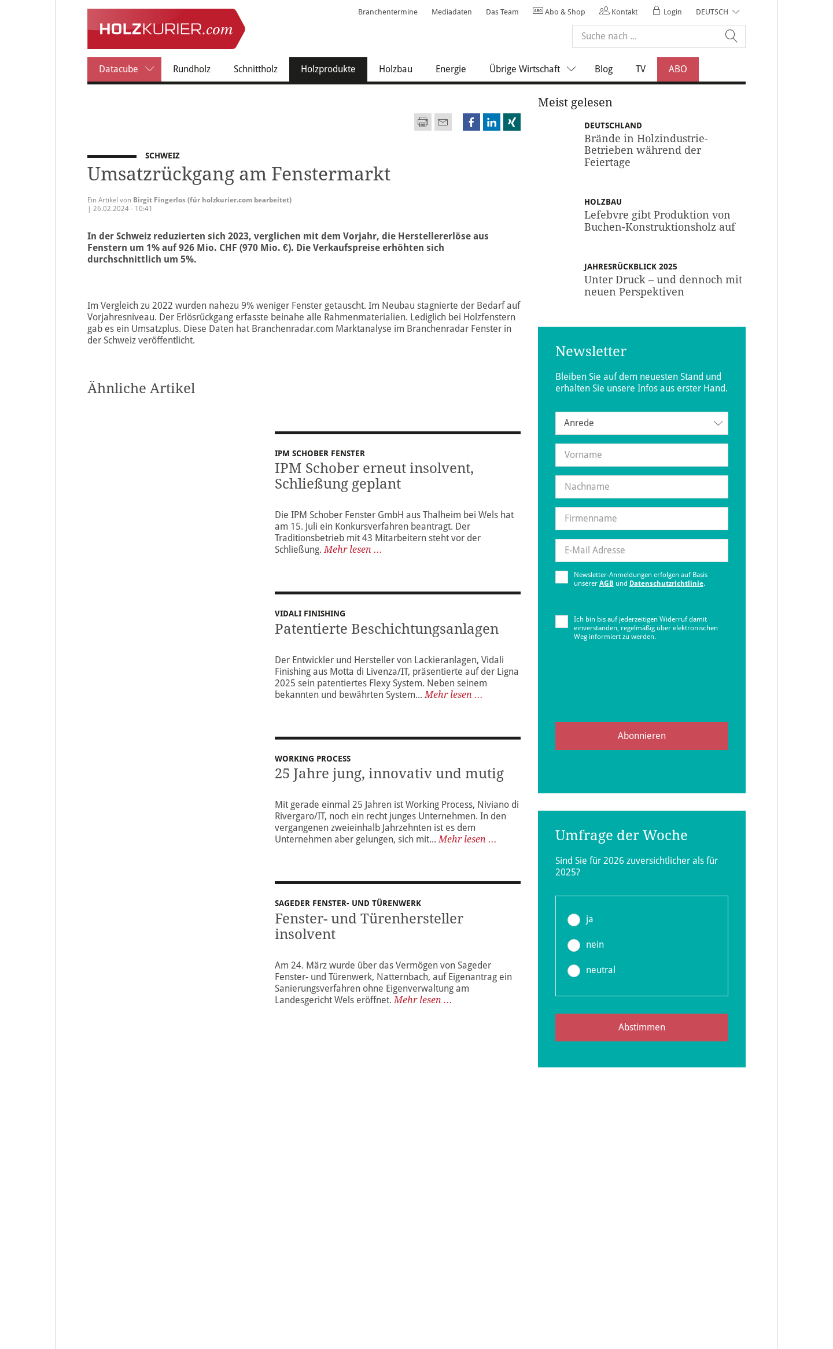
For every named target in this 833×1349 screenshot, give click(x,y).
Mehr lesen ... (353, 549)
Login (666, 12)
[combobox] (641, 423)
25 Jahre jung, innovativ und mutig (389, 781)
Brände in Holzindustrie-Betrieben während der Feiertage (646, 150)
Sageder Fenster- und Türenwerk (348, 910)
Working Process (313, 765)
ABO (678, 69)
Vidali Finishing (310, 613)
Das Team (502, 12)
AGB (606, 583)
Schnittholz (256, 69)
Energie (451, 69)
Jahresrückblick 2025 (632, 266)
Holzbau (395, 69)
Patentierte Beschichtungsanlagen (387, 629)
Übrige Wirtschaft (536, 69)
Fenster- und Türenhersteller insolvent (369, 933)
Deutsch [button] (712, 12)
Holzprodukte (334, 69)
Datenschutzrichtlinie (666, 583)
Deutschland (614, 125)
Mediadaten (452, 12)
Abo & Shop (559, 12)
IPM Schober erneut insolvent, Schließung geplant (374, 476)
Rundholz (192, 69)
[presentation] (641, 691)
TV (641, 69)
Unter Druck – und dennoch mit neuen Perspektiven (663, 285)
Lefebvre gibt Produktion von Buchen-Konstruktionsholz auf (659, 220)
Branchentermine (388, 12)
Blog (604, 69)
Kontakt (618, 12)
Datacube (130, 69)
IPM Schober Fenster (320, 453)
